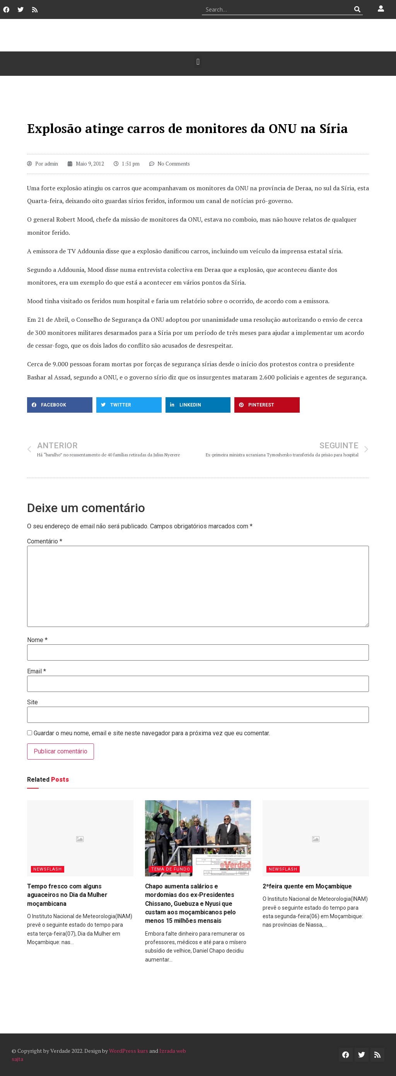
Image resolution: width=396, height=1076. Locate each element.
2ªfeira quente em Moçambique (307, 886)
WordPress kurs (128, 1050)
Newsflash (47, 869)
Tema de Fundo (170, 869)
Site (32, 702)
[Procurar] (357, 9)
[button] (197, 61)
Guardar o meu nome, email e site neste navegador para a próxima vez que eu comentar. (152, 733)
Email (36, 671)
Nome (37, 640)
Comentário (44, 541)
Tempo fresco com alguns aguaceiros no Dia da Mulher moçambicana (67, 895)
